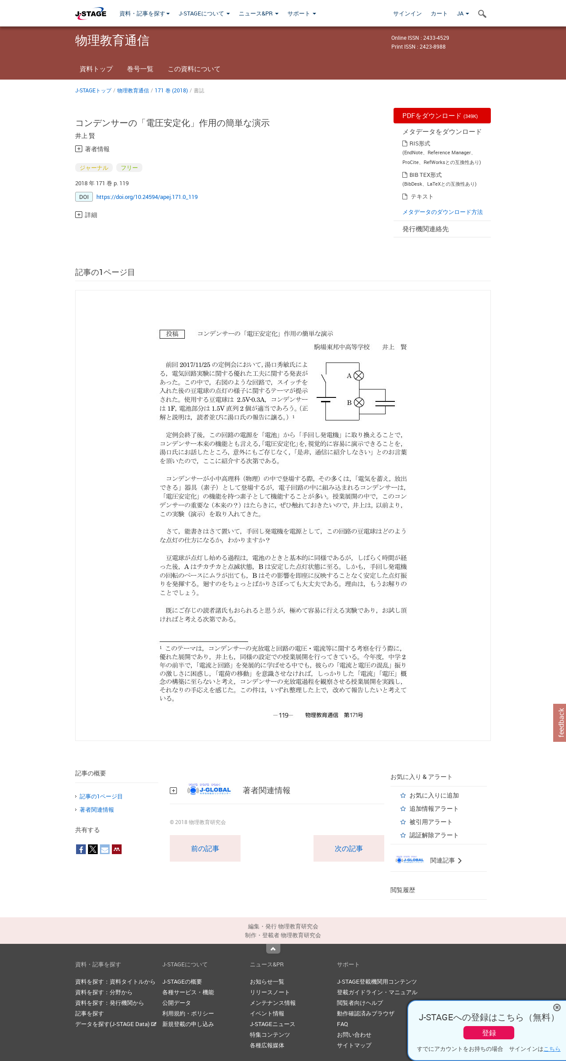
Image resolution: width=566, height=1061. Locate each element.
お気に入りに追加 (434, 795)
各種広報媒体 (267, 1045)
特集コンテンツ (270, 1034)
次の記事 (349, 848)
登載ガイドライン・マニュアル (377, 992)
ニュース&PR (259, 13)
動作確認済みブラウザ (365, 1013)
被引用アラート (431, 821)
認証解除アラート (434, 835)
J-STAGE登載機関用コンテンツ (377, 981)
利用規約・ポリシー (188, 1013)
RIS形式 (419, 143)
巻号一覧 (140, 68)
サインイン (407, 13)
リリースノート (270, 992)
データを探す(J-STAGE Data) (116, 1024)
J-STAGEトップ (93, 90)
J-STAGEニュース (272, 1024)
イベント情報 (267, 1013)
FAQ (342, 1024)
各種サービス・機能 (188, 992)
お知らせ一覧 (267, 981)
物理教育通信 (133, 90)
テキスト (422, 196)
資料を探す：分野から (104, 992)
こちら (552, 1049)
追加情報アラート (434, 808)
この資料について (194, 68)
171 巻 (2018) (171, 90)
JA (463, 13)
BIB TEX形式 (425, 175)
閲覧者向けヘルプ (360, 1003)
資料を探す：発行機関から (109, 1003)
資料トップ (96, 68)
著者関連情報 (97, 809)
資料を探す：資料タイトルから (115, 981)
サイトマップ (354, 1045)
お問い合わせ (354, 1034)
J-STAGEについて (204, 13)
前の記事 (205, 848)
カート (439, 13)
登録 (489, 1033)
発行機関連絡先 (425, 228)
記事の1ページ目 (101, 796)
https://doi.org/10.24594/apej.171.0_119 (147, 197)
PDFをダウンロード (440, 115)
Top (273, 949)
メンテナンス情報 (273, 1003)
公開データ (176, 1003)
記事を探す (89, 1013)
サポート (301, 13)
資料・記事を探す (144, 13)
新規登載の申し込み (188, 1024)
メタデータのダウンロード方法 (442, 212)
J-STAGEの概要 (182, 981)
